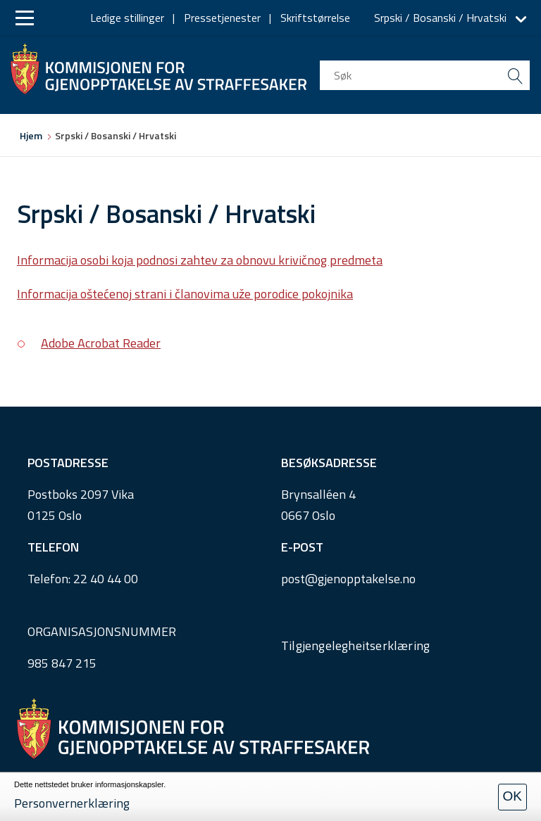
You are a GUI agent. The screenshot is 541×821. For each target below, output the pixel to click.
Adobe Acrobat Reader (101, 342)
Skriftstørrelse (315, 17)
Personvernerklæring (72, 803)
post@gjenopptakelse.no (348, 578)
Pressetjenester (222, 17)
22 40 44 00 (105, 578)
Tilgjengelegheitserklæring (355, 645)
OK (512, 796)
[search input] (424, 75)
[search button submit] (514, 75)
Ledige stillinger (127, 17)
